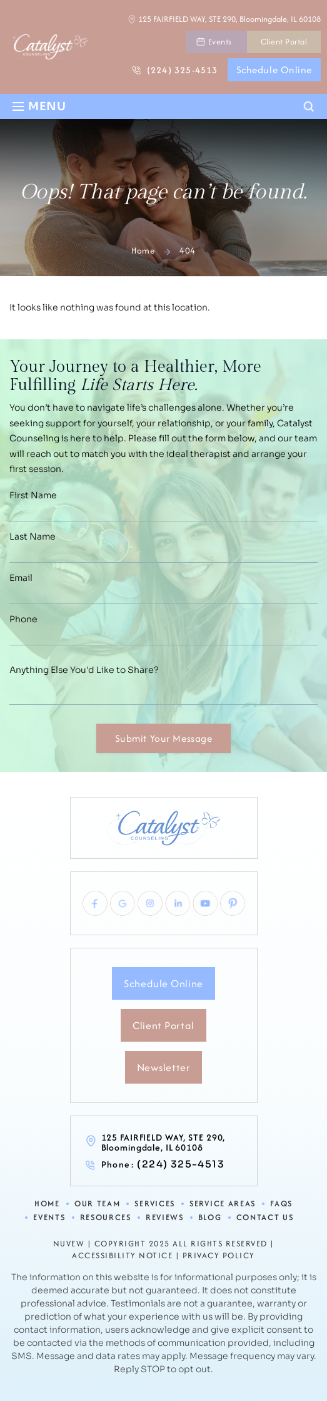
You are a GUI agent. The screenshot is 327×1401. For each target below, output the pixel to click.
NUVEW (69, 1244)
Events (220, 42)
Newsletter (164, 1067)
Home (47, 1204)
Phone (23, 619)
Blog (210, 1218)
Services (154, 1204)
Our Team (97, 1204)
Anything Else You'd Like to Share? (84, 669)
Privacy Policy (219, 1255)
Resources (105, 1218)
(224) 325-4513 (182, 69)
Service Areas (222, 1204)
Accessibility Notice (122, 1255)
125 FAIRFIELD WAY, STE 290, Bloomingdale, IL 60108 (229, 19)
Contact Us (265, 1218)
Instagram (150, 903)
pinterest (232, 903)
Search (308, 107)
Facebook (95, 903)
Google (122, 903)
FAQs (281, 1204)
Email (21, 577)
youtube (205, 903)
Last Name (32, 536)
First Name (33, 495)
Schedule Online (274, 70)
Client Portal (284, 42)
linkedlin (177, 903)
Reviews (165, 1218)
